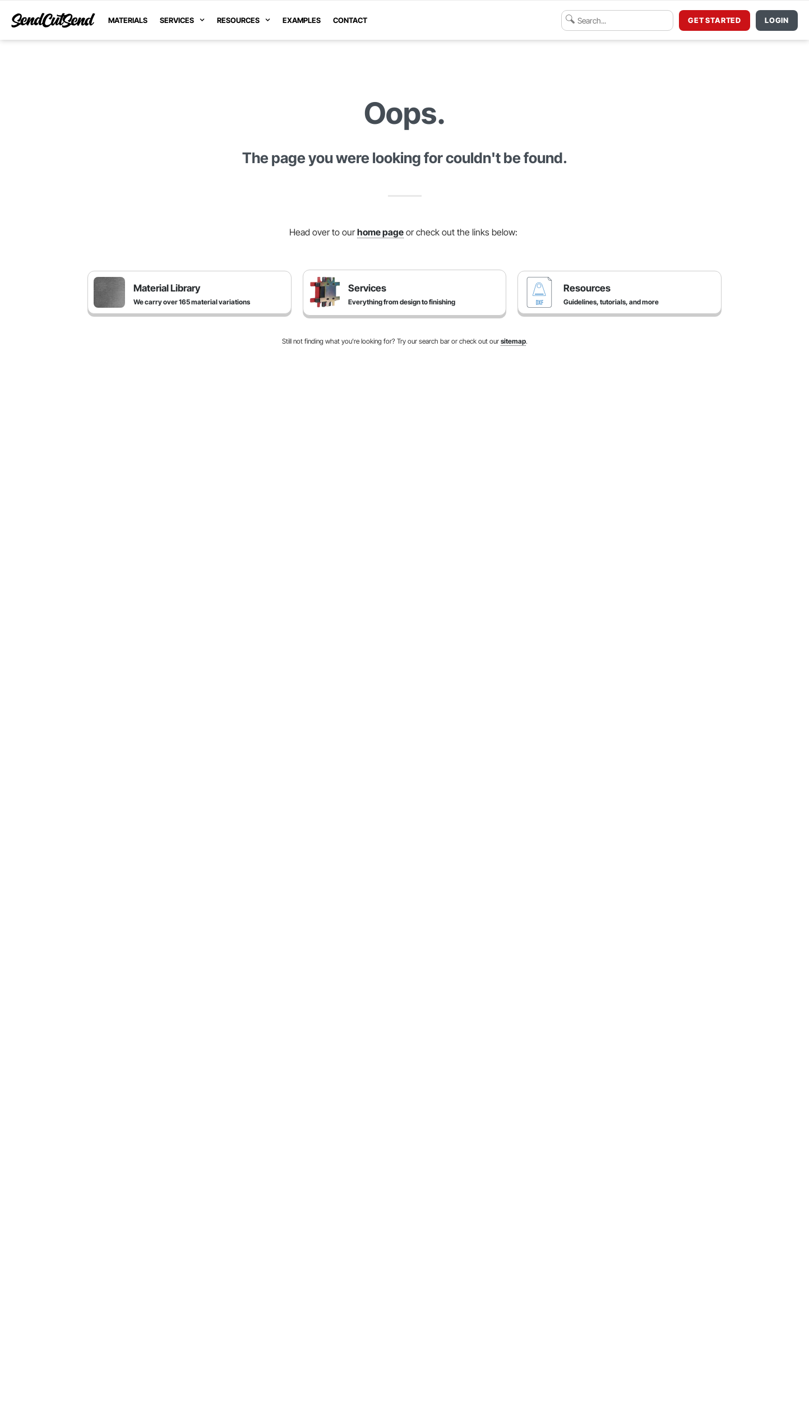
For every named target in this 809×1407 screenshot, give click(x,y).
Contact (350, 20)
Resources (243, 20)
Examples (302, 20)
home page (380, 232)
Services (182, 20)
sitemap (513, 341)
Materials (127, 20)
